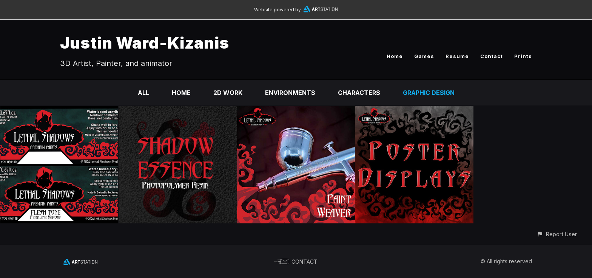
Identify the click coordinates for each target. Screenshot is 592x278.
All (143, 92)
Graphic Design (429, 92)
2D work (227, 92)
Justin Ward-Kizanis (144, 42)
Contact (491, 56)
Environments (290, 92)
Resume (457, 56)
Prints (523, 56)
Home (395, 56)
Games (424, 56)
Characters (359, 92)
